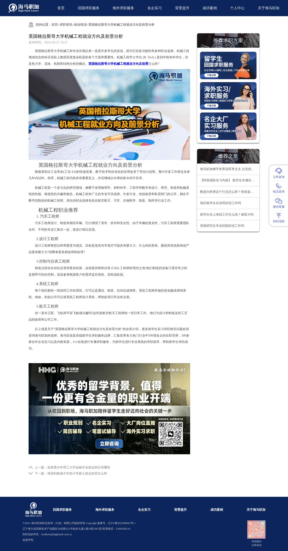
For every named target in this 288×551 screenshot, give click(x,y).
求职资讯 (66, 24)
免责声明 (27, 540)
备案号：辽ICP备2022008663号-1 (116, 523)
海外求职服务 (123, 8)
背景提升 (182, 8)
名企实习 (154, 8)
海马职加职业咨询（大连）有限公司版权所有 (58, 523)
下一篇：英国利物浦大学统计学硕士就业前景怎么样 (71, 473)
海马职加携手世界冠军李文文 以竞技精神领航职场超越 (229, 169)
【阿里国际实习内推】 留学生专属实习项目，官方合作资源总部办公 (229, 180)
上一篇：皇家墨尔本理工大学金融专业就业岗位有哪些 (72, 467)
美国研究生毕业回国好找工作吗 (222, 225)
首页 (61, 8)
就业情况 (80, 24)
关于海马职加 (268, 8)
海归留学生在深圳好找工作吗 (220, 203)
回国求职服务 (88, 8)
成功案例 (209, 8)
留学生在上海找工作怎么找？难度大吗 (227, 214)
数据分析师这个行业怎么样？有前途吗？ (228, 191)
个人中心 (237, 8)
